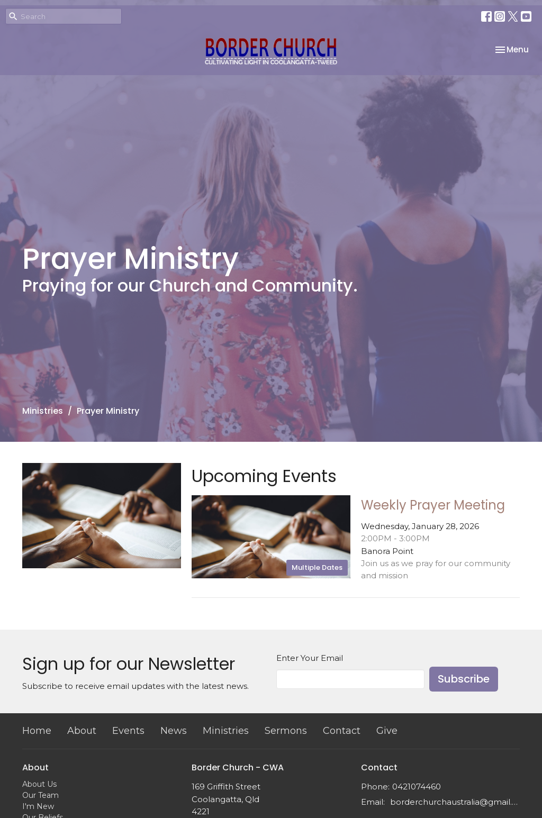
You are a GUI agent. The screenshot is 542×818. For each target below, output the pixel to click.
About (81, 731)
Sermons (286, 731)
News (173, 731)
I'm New (38, 806)
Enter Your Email (309, 658)
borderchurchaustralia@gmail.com (455, 802)
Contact (341, 731)
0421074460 (416, 786)
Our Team (40, 795)
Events (128, 731)
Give (387, 731)
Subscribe (464, 678)
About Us (39, 784)
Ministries (42, 411)
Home (36, 731)
